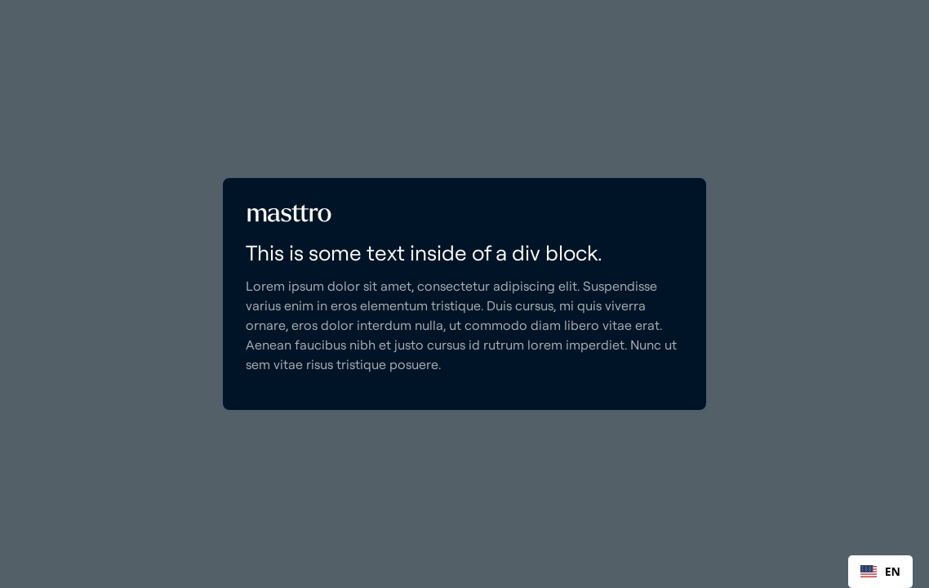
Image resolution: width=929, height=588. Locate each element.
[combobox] (880, 571)
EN (880, 571)
